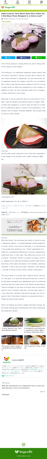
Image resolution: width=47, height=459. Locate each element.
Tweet (9, 57)
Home (2, 10)
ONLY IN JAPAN (6, 21)
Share (24, 57)
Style (6, 10)
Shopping (18, 3)
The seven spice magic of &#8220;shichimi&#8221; (12, 348)
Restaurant (6, 3)
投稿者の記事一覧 (9, 375)
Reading (29, 3)
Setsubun (5, 394)
